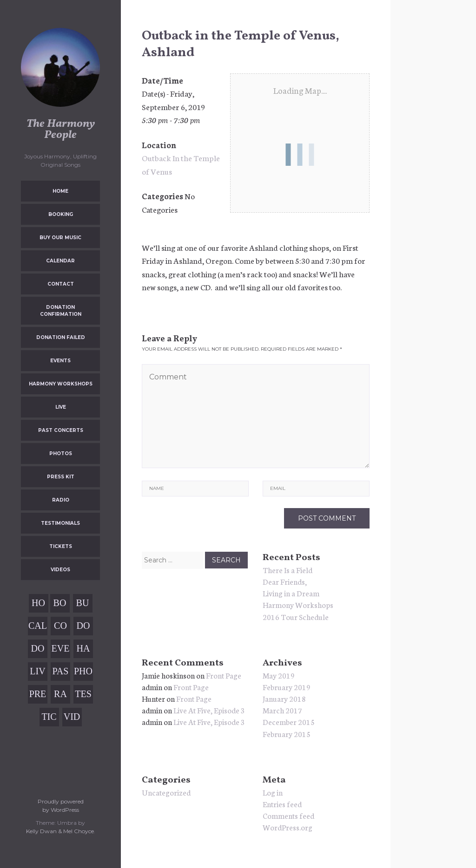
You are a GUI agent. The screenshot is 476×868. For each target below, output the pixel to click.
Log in (273, 792)
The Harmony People (60, 129)
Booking (60, 214)
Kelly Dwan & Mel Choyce (60, 831)
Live (60, 407)
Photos (60, 453)
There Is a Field (287, 569)
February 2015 (287, 733)
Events (60, 361)
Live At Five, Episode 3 (209, 710)
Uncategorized (166, 792)
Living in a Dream (291, 592)
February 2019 (287, 686)
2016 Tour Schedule (296, 616)
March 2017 (282, 710)
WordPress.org (287, 827)
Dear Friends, (285, 581)
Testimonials (60, 523)
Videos (60, 570)
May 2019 (279, 675)
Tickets (60, 546)
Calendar (60, 261)
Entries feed (282, 803)
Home (60, 191)
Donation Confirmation (60, 310)
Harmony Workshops (61, 384)
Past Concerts (60, 430)
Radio (60, 500)
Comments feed (288, 815)
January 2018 (284, 698)
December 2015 (289, 721)
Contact (60, 284)
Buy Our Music (60, 238)
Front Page (223, 675)
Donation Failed (60, 337)
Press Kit (60, 477)
